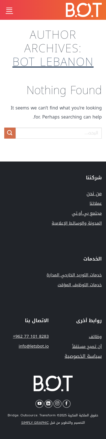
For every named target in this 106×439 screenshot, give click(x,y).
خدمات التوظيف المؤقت (80, 285)
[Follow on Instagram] (57, 404)
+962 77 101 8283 (31, 336)
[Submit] (10, 133)
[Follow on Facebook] (66, 404)
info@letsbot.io (34, 346)
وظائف (95, 337)
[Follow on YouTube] (39, 404)
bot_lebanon (53, 62)
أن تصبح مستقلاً (87, 346)
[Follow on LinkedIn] (48, 404)
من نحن (94, 193)
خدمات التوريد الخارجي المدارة (74, 275)
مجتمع (87, 213)
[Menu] (9, 9)
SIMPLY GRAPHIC (35, 422)
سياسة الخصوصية (83, 356)
